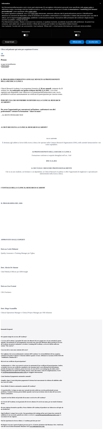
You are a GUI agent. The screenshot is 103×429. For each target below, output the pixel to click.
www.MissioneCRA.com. (37, 426)
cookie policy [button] (32, 11)
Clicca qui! (5, 66)
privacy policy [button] (88, 7)
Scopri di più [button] (9, 42)
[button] (100, 3)
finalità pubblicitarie (23, 18)
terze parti (34, 13)
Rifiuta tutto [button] (77, 42)
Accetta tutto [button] (93, 42)
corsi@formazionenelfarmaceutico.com (14, 372)
